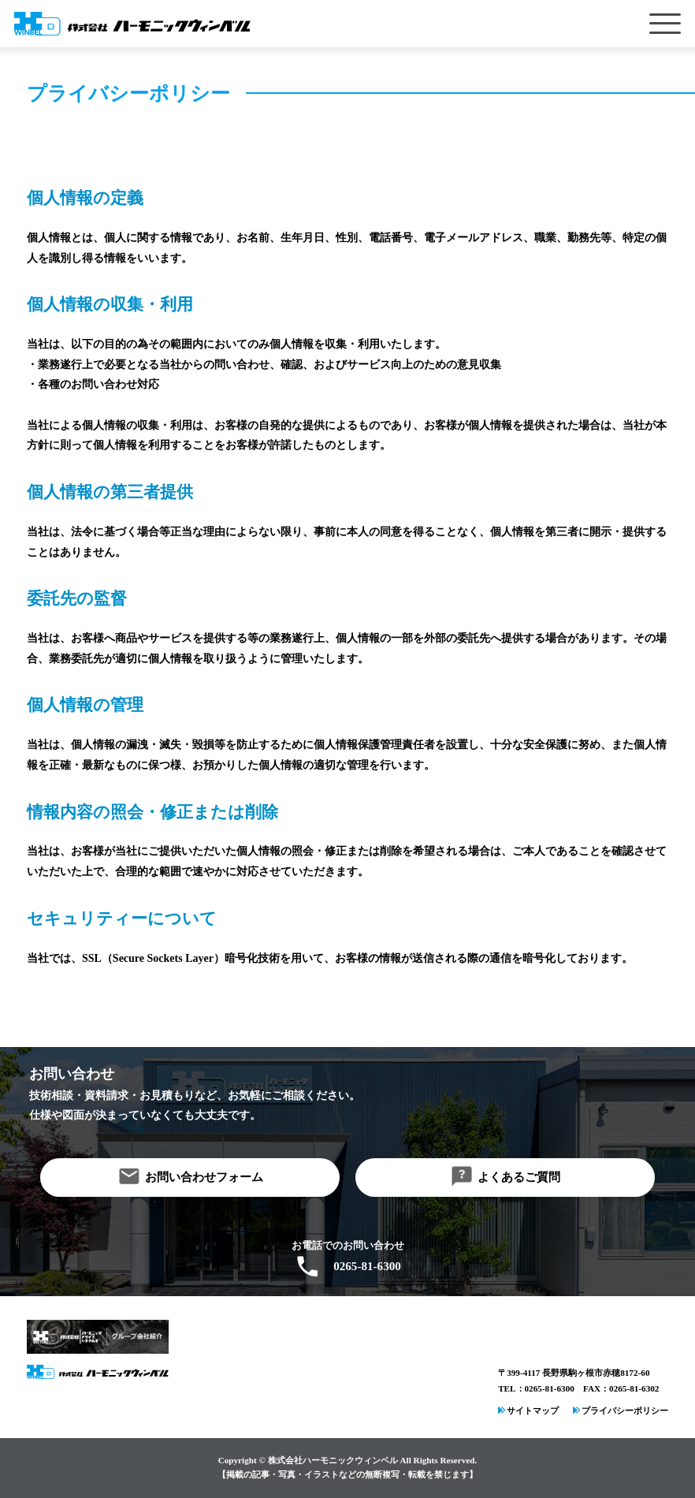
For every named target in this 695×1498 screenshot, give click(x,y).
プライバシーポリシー (625, 1410)
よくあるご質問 (519, 1177)
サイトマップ (533, 1410)
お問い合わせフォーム (204, 1177)
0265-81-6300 (367, 1266)
